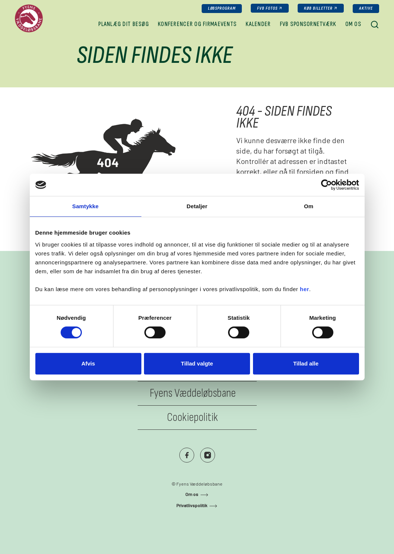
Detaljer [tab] (197, 206)
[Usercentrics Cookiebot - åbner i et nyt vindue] (326, 184)
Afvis (88, 363)
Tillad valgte (197, 363)
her (304, 289)
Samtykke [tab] (85, 206)
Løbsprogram (222, 8)
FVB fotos (267, 8)
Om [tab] (308, 206)
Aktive (366, 8)
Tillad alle (305, 363)
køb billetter (318, 8)
